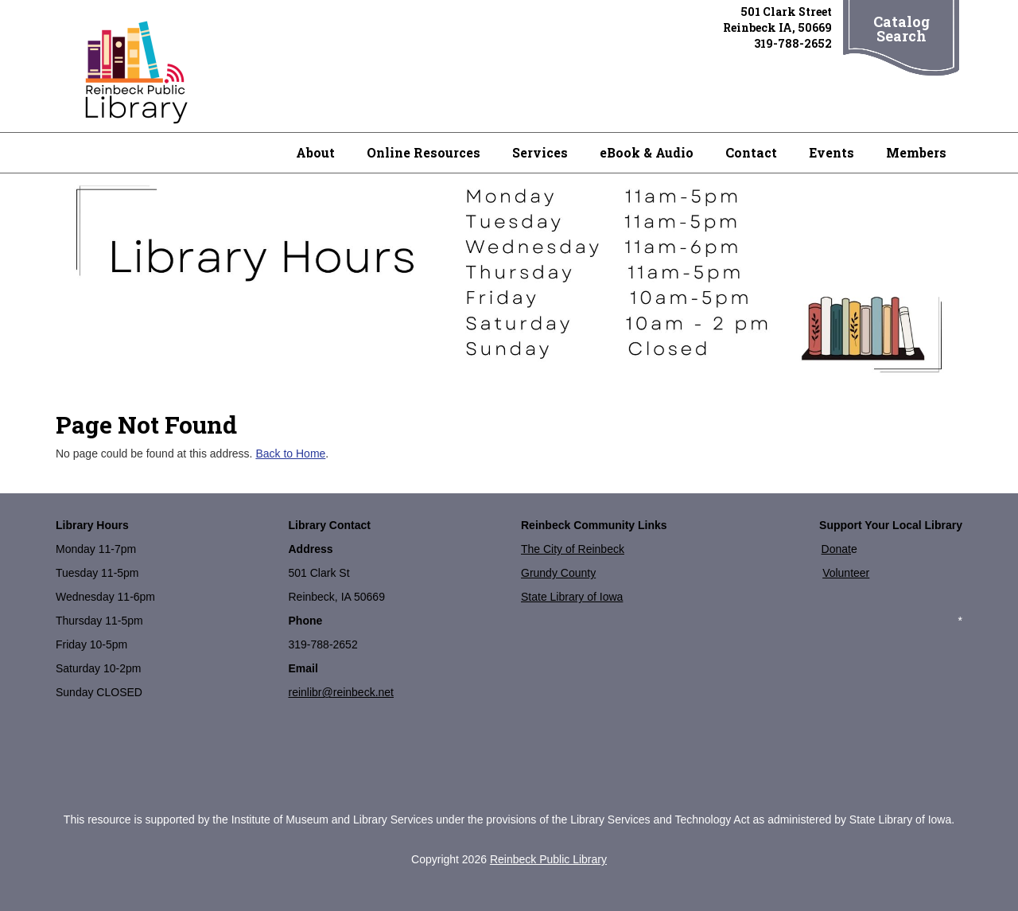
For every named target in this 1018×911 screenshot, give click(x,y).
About (315, 152)
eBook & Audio (647, 152)
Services (540, 152)
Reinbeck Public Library (548, 859)
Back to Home (290, 453)
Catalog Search (901, 28)
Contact (751, 152)
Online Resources (423, 152)
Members (916, 152)
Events (831, 152)
